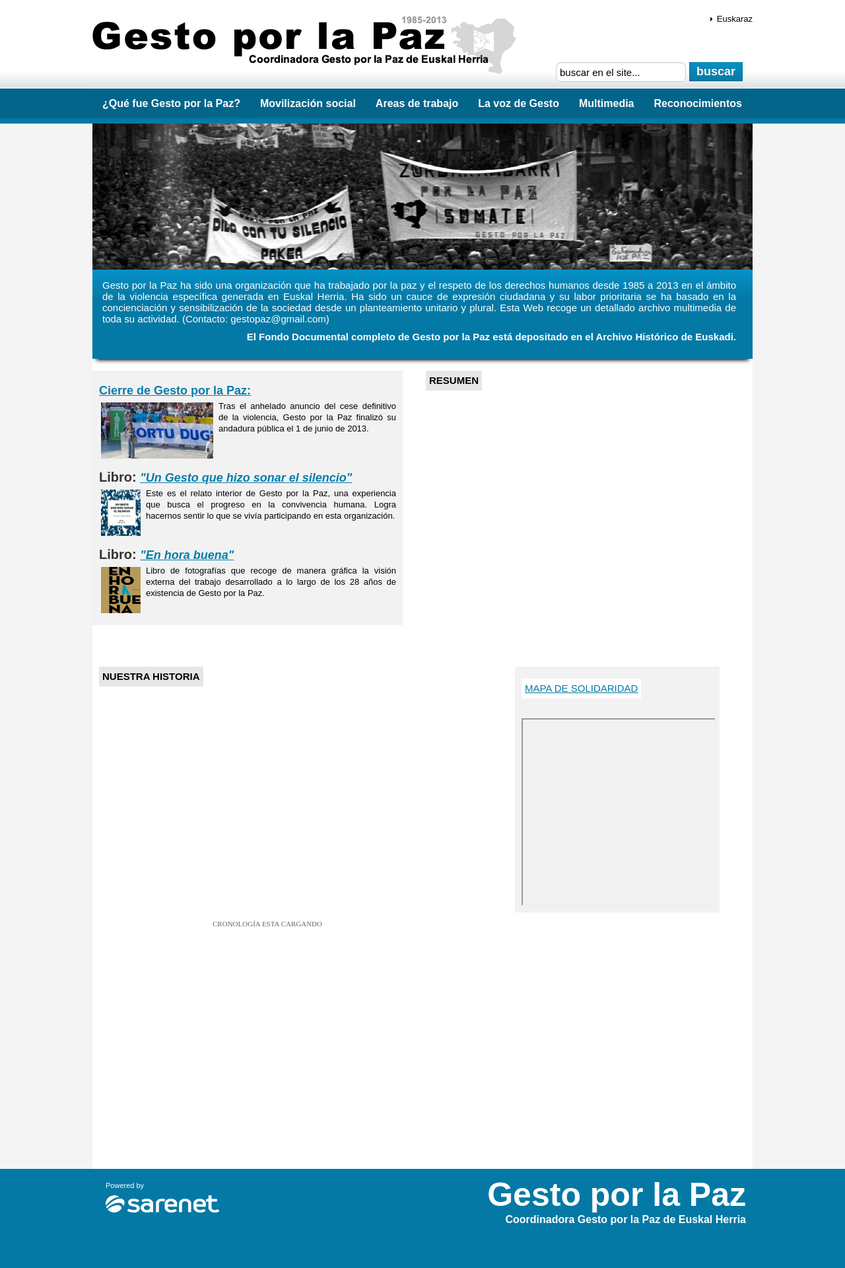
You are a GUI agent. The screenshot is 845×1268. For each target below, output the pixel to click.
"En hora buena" (187, 555)
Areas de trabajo (417, 103)
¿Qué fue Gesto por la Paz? (171, 103)
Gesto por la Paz (308, 47)
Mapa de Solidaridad (581, 688)
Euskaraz (735, 19)
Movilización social (308, 103)
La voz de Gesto (518, 103)
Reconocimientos (698, 103)
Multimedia (606, 103)
